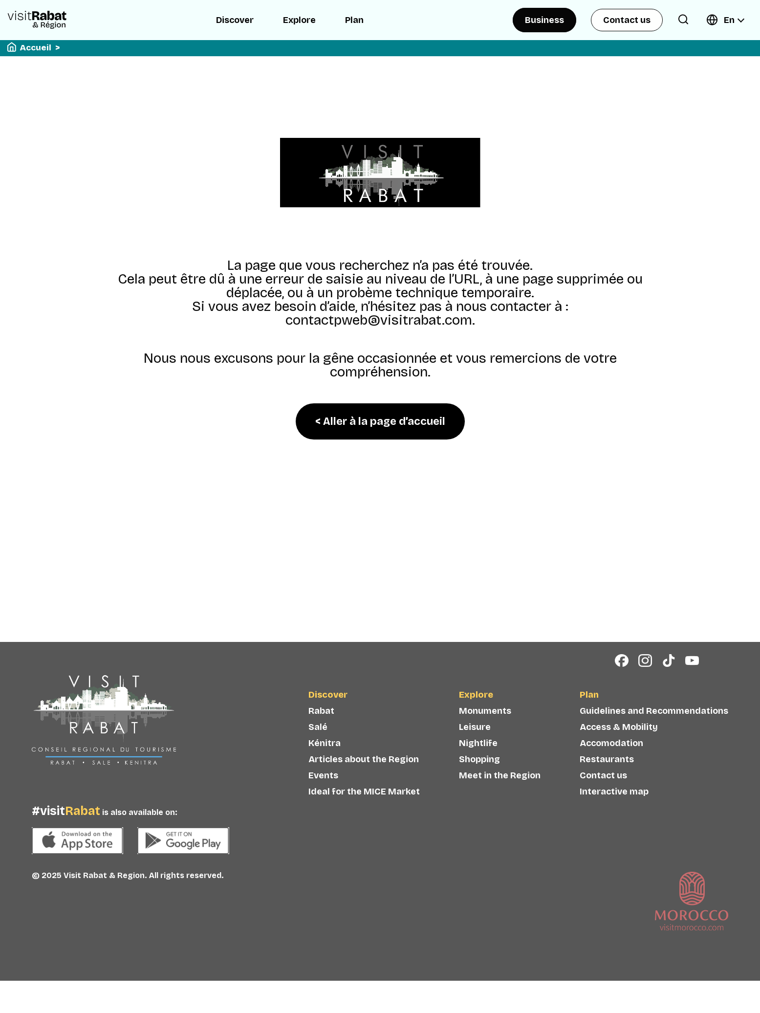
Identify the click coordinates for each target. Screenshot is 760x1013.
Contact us (627, 20)
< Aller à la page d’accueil (380, 421)
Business (544, 20)
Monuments (485, 724)
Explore (299, 20)
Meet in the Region (500, 788)
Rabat (321, 724)
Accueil (35, 48)
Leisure (475, 740)
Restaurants (607, 772)
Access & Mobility (619, 740)
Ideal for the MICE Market (364, 804)
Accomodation (611, 756)
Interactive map (614, 804)
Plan (354, 20)
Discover (235, 20)
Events (323, 788)
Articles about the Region (363, 772)
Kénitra (324, 756)
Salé (317, 740)
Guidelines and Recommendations (654, 724)
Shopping (479, 772)
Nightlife (478, 756)
